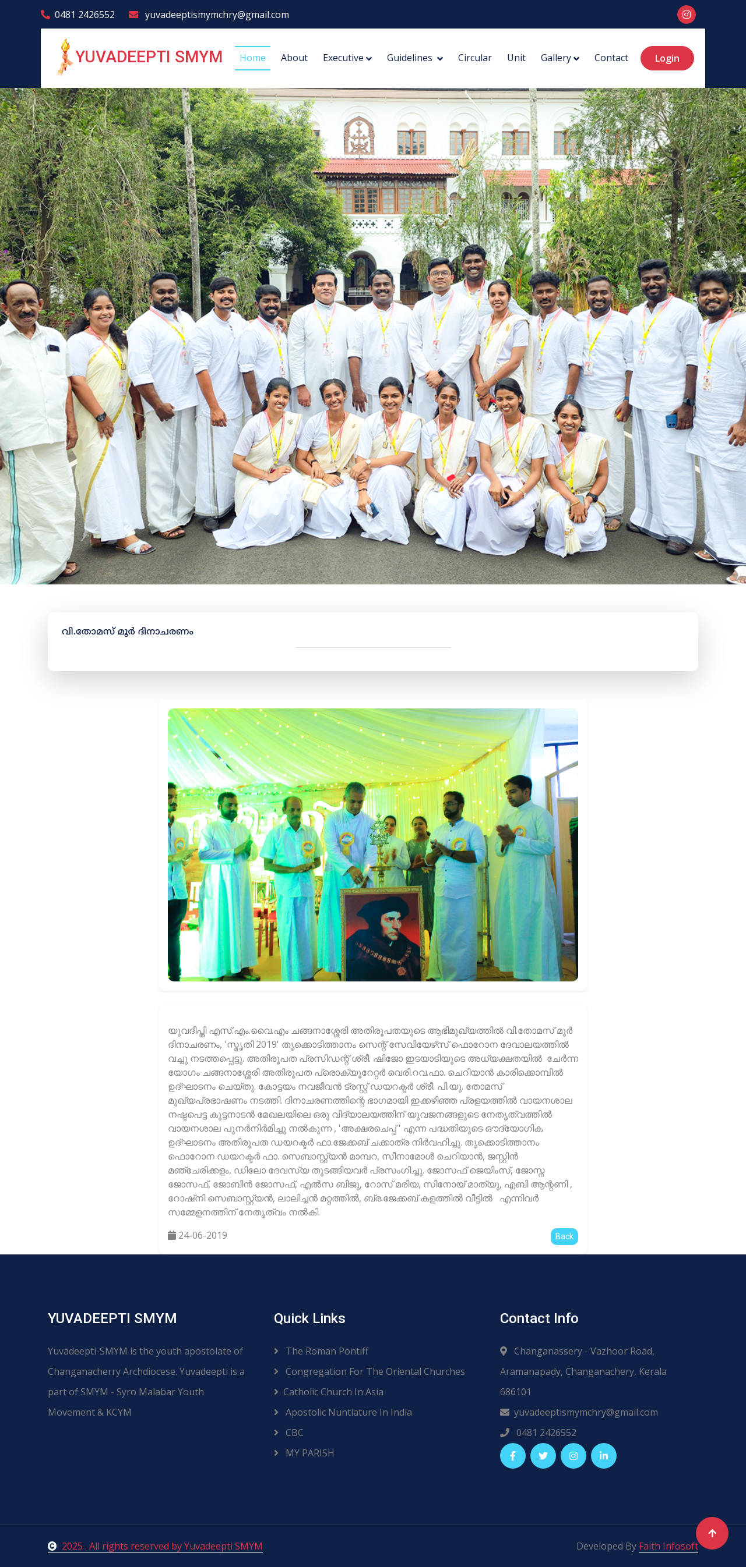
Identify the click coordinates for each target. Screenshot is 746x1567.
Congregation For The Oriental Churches (369, 1371)
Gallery (556, 57)
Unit (516, 57)
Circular (475, 57)
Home (253, 57)
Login (667, 58)
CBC (289, 1432)
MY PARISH (304, 1453)
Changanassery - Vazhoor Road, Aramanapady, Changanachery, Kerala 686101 (583, 1371)
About (294, 57)
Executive (343, 57)
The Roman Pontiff (321, 1351)
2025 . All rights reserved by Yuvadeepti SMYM (155, 1546)
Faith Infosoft (668, 1546)
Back (564, 1236)
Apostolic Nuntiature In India (343, 1412)
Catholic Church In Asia (328, 1391)
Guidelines (411, 57)
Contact (611, 57)
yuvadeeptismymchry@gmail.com (209, 14)
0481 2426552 (78, 14)
